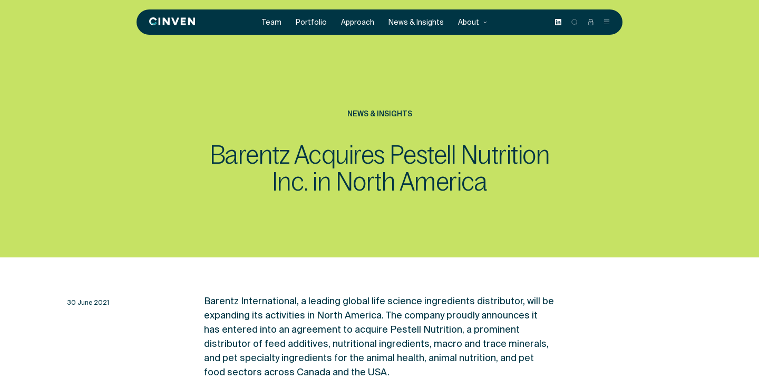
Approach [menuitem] (357, 22)
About (473, 22)
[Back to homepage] (172, 22)
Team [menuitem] (271, 22)
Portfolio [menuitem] (311, 22)
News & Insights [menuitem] (416, 22)
